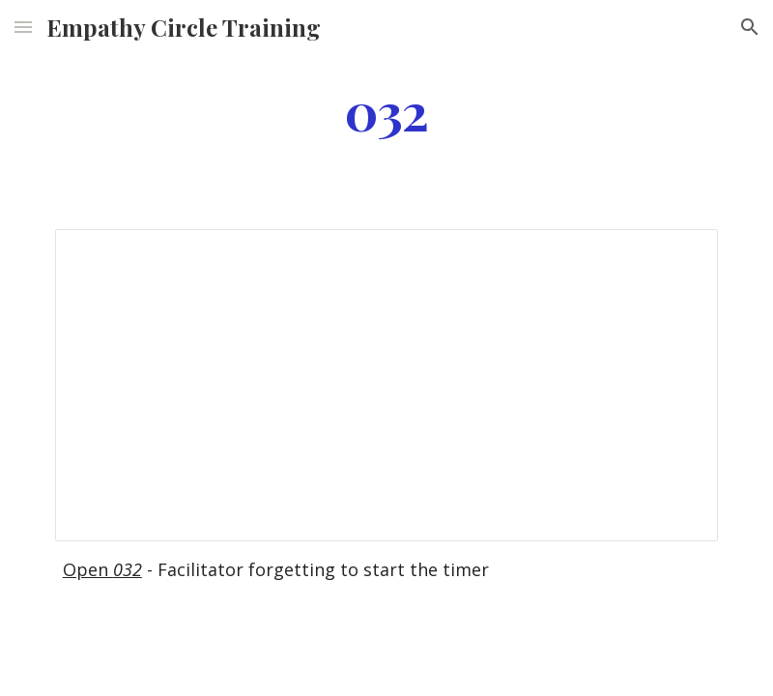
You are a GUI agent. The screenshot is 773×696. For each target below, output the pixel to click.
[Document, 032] (386, 385)
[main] (386, 109)
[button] (23, 26)
